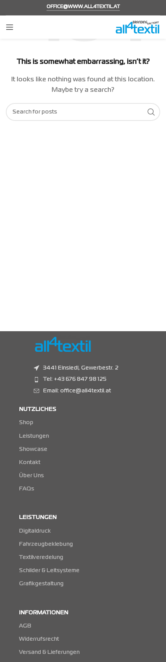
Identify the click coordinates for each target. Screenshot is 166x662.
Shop (26, 422)
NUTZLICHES (37, 409)
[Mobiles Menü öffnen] (9, 27)
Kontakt (29, 462)
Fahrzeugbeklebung (46, 544)
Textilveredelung (41, 557)
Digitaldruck (35, 531)
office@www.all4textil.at (83, 7)
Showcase (33, 449)
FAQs (26, 489)
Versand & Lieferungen (49, 652)
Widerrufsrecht (39, 639)
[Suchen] (83, 112)
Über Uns (31, 475)
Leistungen (34, 436)
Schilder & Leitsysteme (49, 570)
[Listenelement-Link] (94, 379)
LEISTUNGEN (38, 517)
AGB (25, 626)
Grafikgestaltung (41, 583)
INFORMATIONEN (43, 612)
